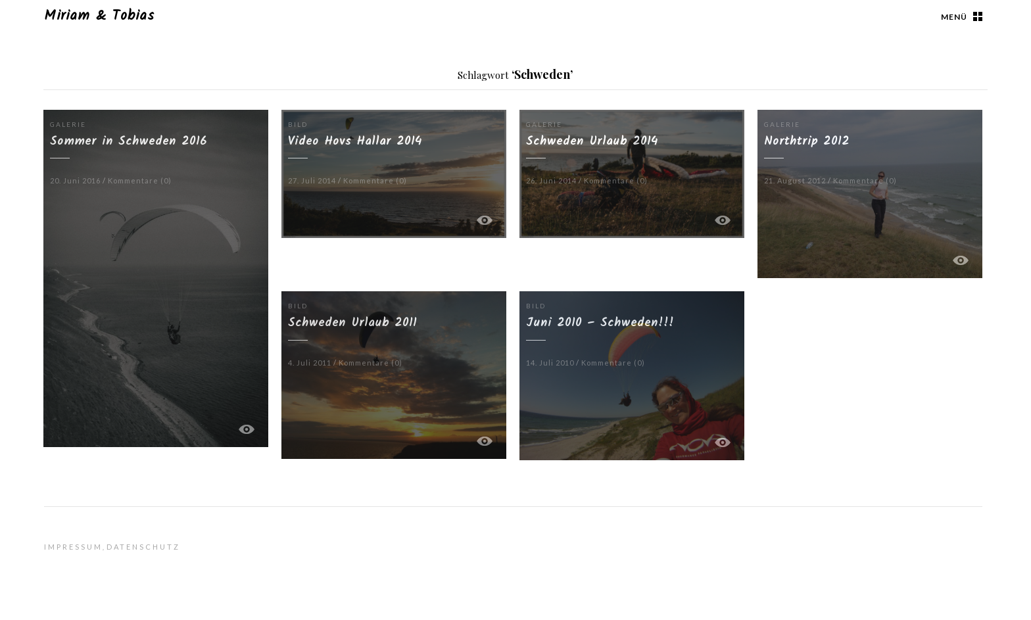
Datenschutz (143, 546)
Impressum (73, 546)
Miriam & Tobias (99, 16)
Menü (954, 17)
